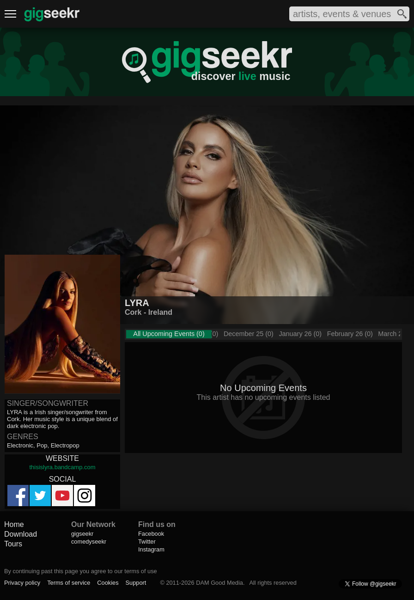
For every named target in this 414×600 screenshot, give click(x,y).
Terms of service (68, 582)
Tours (13, 544)
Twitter (147, 541)
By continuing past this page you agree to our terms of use (80, 571)
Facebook (151, 533)
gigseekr (82, 533)
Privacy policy (22, 582)
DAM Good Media (219, 582)
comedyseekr (88, 541)
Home (14, 524)
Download (20, 534)
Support (136, 582)
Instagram (151, 549)
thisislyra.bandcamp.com (62, 467)
